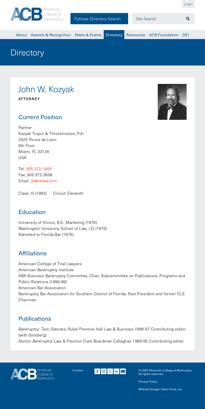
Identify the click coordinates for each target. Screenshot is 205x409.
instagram (104, 371)
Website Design (149, 389)
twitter (110, 371)
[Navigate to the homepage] (37, 14)
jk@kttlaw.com (44, 180)
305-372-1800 (39, 168)
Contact (77, 370)
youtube (123, 371)
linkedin (116, 371)
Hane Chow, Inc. (172, 389)
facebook (97, 371)
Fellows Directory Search (97, 18)
